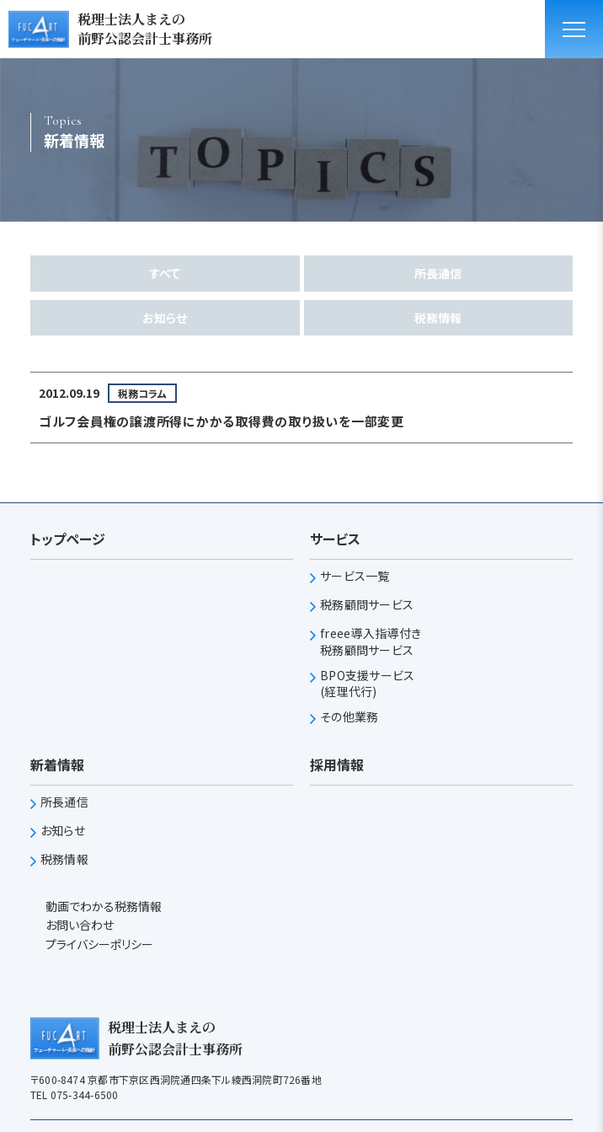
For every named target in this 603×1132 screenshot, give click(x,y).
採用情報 (337, 764)
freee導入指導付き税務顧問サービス (370, 641)
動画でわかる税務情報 (102, 906)
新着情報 (57, 764)
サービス (335, 538)
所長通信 (438, 273)
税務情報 (438, 317)
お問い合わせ (78, 924)
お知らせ (164, 317)
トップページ (67, 538)
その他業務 (349, 717)
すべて (164, 273)
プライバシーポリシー (98, 944)
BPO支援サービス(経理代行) (367, 684)
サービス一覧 (355, 576)
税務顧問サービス (367, 605)
